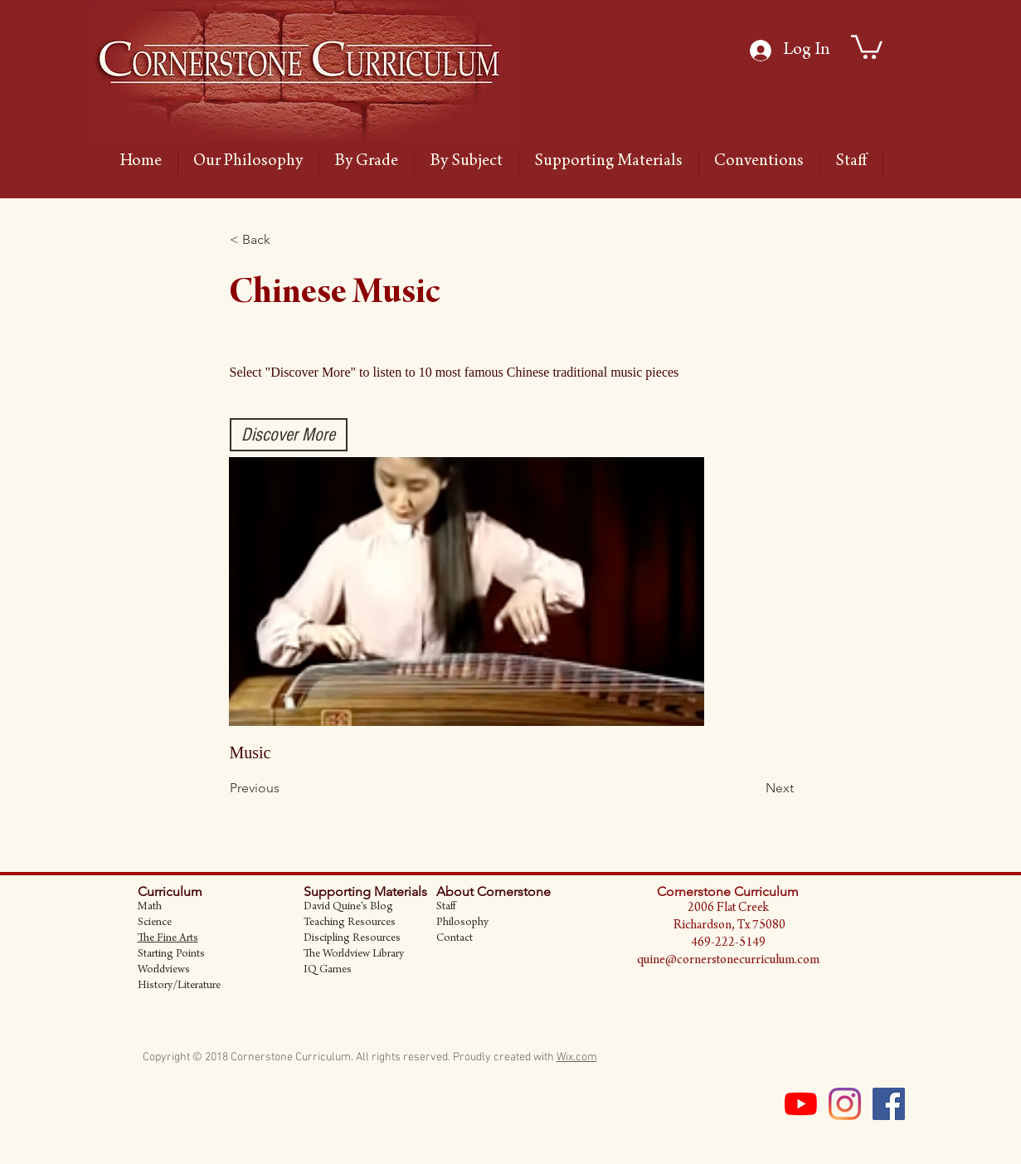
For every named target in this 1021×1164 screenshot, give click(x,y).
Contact (454, 939)
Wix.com (577, 1057)
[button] (284, 239)
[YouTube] (801, 1104)
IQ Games (328, 970)
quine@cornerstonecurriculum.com (728, 960)
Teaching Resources (350, 923)
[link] (866, 45)
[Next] (752, 788)
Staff (445, 907)
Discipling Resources (352, 939)
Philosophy (462, 923)
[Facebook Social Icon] (889, 1104)
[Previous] (284, 788)
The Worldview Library (354, 955)
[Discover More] (289, 434)
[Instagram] (845, 1104)
